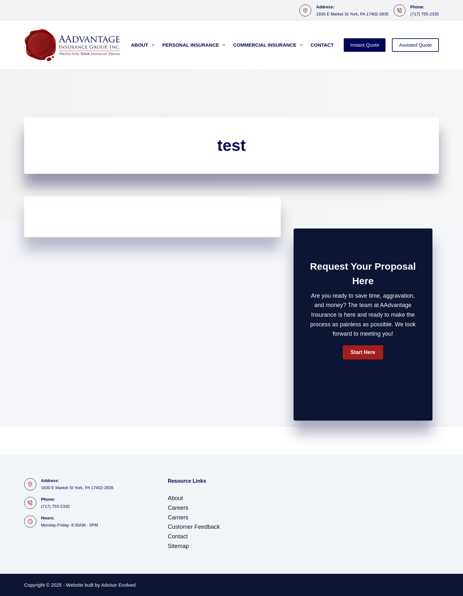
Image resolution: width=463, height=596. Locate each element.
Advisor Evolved (118, 585)
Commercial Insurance (269, 45)
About (144, 45)
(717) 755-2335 (424, 14)
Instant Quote (364, 45)
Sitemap (178, 546)
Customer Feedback (194, 527)
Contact (322, 45)
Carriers (178, 517)
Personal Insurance (195, 45)
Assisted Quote (415, 45)
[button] (363, 352)
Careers (178, 508)
